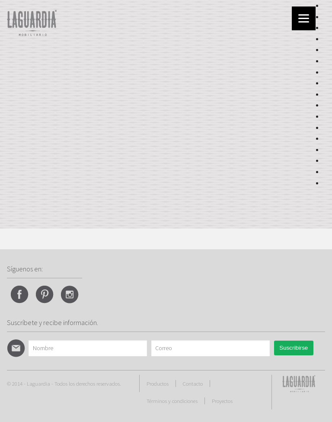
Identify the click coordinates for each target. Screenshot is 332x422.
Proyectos (222, 400)
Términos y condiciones (172, 400)
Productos (158, 383)
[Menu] (304, 18)
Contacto (193, 383)
